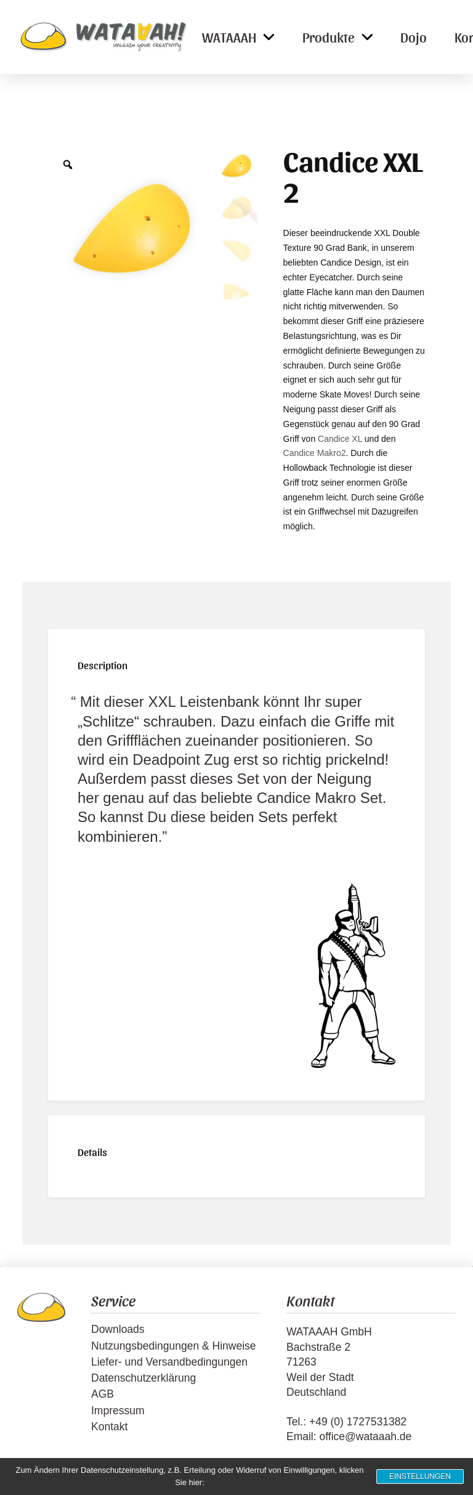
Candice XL (340, 439)
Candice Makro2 (314, 453)
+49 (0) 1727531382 (357, 1422)
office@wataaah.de (365, 1436)
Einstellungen (420, 1476)
